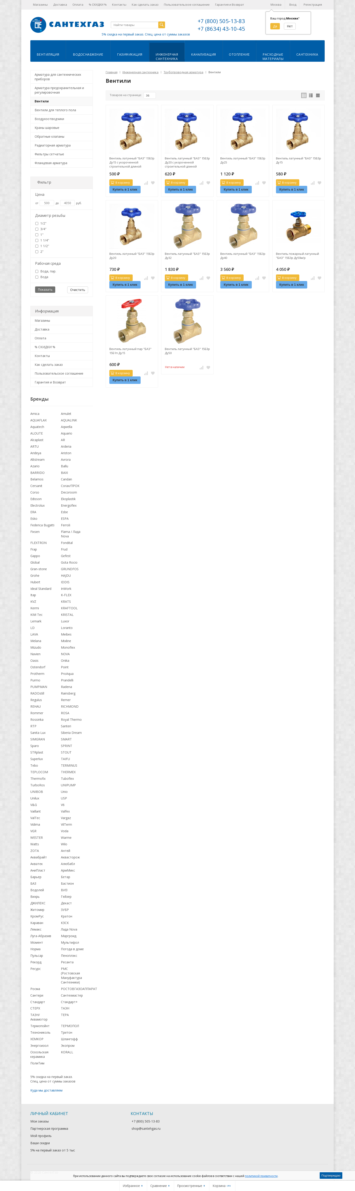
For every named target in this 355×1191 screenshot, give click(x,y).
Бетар (65, 877)
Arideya (35, 453)
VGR (33, 831)
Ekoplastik (68, 499)
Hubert (35, 582)
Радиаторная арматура (53, 145)
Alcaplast (36, 440)
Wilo (64, 844)
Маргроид (68, 936)
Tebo (34, 765)
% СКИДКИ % (98, 4)
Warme (66, 837)
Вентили (42, 101)
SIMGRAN (37, 739)
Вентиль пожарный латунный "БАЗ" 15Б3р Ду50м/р (297, 256)
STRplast (36, 752)
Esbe (64, 512)
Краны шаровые (47, 127)
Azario (35, 466)
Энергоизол (39, 1045)
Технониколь (40, 1032)
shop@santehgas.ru (146, 1128)
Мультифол (70, 942)
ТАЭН (65, 1008)
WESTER (36, 837)
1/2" (40, 223)
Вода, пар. (45, 271)
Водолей (37, 890)
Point (65, 667)
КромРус (37, 916)
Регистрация (313, 4)
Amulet (66, 413)
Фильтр (44, 182)
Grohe (34, 575)
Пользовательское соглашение (187, 4)
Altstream (37, 459)
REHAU (35, 706)
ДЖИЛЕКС (38, 903)
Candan (66, 479)
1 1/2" (42, 246)
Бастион (67, 883)
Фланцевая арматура (51, 163)
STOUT (66, 752)
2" (39, 251)
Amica (34, 413)
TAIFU (65, 759)
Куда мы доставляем (46, 1090)
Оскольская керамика (39, 1054)
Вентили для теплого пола (55, 110)
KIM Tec (36, 614)
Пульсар (36, 955)
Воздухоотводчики (49, 119)
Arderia (66, 446)
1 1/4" (42, 240)
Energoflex (69, 505)
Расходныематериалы (273, 56)
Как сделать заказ (145, 4)
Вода (41, 277)
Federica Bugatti (42, 525)
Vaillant (35, 811)
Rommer (36, 713)
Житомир (37, 909)
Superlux (36, 759)
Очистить (77, 290)
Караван (36, 923)
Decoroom (69, 492)
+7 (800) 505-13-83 (221, 21)
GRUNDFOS (70, 569)
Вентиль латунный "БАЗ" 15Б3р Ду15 (298, 160)
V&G (33, 805)
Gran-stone (38, 569)
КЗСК (65, 923)
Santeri (66, 726)
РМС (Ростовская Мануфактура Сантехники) (71, 975)
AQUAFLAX (38, 420)
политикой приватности (261, 1176)
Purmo (35, 680)
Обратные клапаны (49, 136)
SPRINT (66, 746)
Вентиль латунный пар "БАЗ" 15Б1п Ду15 (130, 351)
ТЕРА (65, 1015)
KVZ (33, 601)
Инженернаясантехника (167, 56)
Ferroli (65, 525)
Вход (292, 4)
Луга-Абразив (40, 936)
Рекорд (35, 962)
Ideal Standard (40, 588)
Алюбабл (68, 864)
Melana (35, 641)
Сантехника (307, 54)
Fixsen (35, 531)
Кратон (66, 916)
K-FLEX (66, 595)
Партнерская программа (49, 1128)
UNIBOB (36, 791)
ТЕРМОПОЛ (70, 1026)
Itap (33, 595)
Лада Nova (69, 929)
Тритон (66, 1032)
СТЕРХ (35, 1008)
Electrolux (37, 505)
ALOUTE (36, 433)
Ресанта (67, 962)
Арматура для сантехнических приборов (58, 76)
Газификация (129, 54)
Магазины (40, 4)
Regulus (36, 700)
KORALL (67, 1052)
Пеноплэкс (69, 955)
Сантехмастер (72, 995)
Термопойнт (40, 1026)
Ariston (66, 453)
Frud (64, 549)
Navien (35, 654)
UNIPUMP (68, 785)
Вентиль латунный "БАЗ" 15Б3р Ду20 (131, 256)
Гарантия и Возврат (229, 4)
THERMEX (68, 772)
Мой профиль (41, 1136)
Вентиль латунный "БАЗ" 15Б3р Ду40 (242, 256)
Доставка (60, 4)
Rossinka (36, 719)
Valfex (65, 811)
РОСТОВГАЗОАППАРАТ (79, 989)
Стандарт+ (69, 1002)
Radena (66, 687)
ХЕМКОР (36, 1039)
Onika (65, 660)
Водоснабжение (88, 54)
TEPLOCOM (39, 772)
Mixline (66, 641)
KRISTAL (67, 614)
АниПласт (37, 870)
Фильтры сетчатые (49, 154)
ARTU (34, 446)
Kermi (34, 608)
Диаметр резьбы (50, 215)
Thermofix (38, 778)
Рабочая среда (48, 263)
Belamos (36, 479)
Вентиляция (48, 54)
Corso (34, 492)
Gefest (66, 556)
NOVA (65, 654)
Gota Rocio (69, 562)
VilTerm (66, 824)
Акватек (36, 864)
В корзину (120, 182)
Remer (66, 700)
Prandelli (67, 680)
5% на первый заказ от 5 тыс (52, 1150)
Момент (36, 942)
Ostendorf (37, 667)
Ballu (64, 466)
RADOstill (37, 693)
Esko (33, 518)
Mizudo (35, 647)
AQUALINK (69, 420)
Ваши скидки (40, 1143)
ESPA (65, 518)
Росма (35, 989)
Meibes (66, 634)
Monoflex (68, 647)
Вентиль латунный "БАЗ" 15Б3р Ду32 (187, 256)
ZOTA (34, 850)
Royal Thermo (71, 719)
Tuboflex (67, 778)
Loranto (67, 628)
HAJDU (66, 575)
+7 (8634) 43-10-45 (221, 28)
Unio (64, 791)
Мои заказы (39, 1121)
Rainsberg (68, 693)
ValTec (35, 818)
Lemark (35, 621)
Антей (65, 850)
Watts (34, 844)
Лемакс (35, 929)
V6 (63, 805)
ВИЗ (64, 890)
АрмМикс (68, 870)
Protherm (37, 673)
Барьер (35, 877)
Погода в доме (72, 949)
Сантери (36, 995)
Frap (33, 549)
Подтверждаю (331, 1175)
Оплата (77, 4)
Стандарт (37, 1002)
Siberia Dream (71, 732)
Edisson (36, 499)
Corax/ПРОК (70, 486)
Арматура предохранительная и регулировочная (59, 90)
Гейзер (66, 896)
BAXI (64, 472)
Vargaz (66, 818)
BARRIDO (37, 472)
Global (35, 562)
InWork (66, 588)
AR (63, 440)
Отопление (239, 54)
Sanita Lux (38, 732)
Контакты (119, 4)
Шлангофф (69, 1039)
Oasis (34, 660)
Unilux (34, 798)
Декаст (66, 903)
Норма (35, 949)
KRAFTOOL (69, 608)
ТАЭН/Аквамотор (39, 1017)
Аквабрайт (38, 857)
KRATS (66, 601)
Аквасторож (70, 857)
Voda (64, 831)
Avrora (66, 459)
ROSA (65, 713)
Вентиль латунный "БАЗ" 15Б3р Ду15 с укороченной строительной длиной (131, 162)
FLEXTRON (38, 543)
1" (39, 234)
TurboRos (37, 785)
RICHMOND (70, 706)
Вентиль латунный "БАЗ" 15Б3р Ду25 (242, 160)
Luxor (65, 621)
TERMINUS (69, 765)
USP (64, 798)
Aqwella (66, 427)
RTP (33, 726)
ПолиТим (37, 1063)
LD (32, 628)
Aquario (66, 433)
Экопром (67, 1045)
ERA (33, 512)
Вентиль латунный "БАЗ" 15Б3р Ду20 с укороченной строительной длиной (187, 162)
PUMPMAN (38, 687)
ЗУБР (65, 909)
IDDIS (65, 582)
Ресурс (35, 969)
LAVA (34, 634)
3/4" (40, 229)
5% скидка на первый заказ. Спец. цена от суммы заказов (146, 34)
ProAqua (67, 673)
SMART (66, 739)
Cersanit (36, 486)
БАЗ (33, 883)
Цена (39, 194)
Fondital (67, 543)
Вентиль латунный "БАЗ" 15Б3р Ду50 (187, 351)
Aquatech (37, 427)
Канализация (203, 54)
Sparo (34, 746)
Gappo (35, 556)
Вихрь (35, 896)
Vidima (35, 824)
